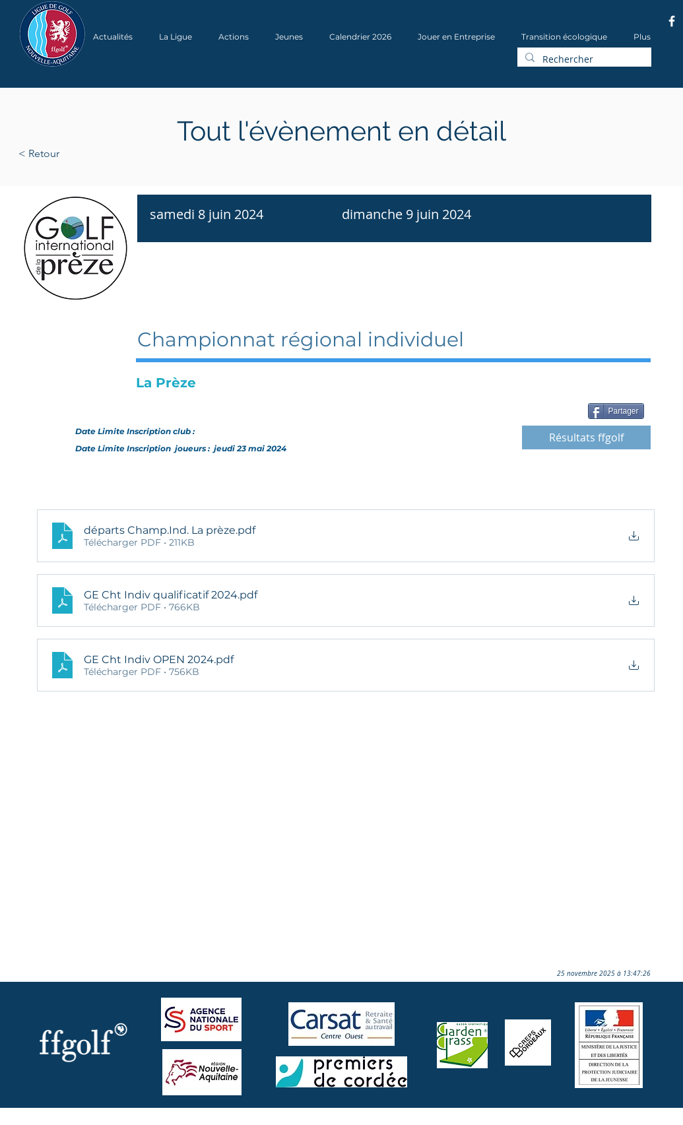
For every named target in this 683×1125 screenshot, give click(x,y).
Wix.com (197, 1120)
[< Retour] (80, 154)
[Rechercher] (583, 59)
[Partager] (616, 411)
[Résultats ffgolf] (586, 437)
